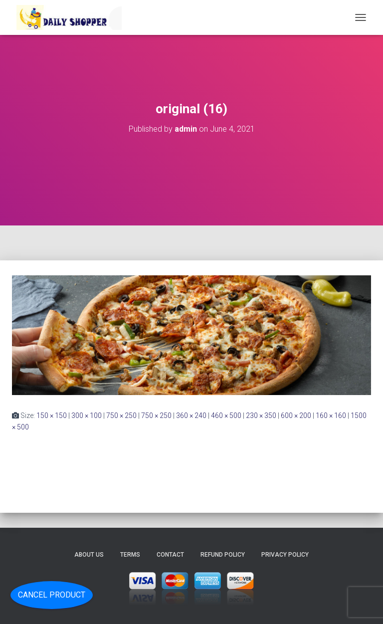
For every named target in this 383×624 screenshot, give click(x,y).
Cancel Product (51, 595)
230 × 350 (261, 415)
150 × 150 (51, 415)
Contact (170, 554)
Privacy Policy (285, 554)
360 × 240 (191, 415)
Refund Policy (222, 554)
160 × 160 (331, 415)
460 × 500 (226, 415)
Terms (130, 554)
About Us (89, 554)
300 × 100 (86, 415)
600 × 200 (296, 415)
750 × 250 (121, 415)
